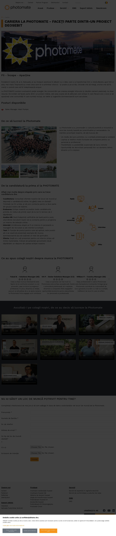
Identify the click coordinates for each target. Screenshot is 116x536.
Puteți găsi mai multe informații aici (13, 525)
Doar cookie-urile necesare (11, 530)
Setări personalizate (30, 530)
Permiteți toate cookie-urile (48, 530)
